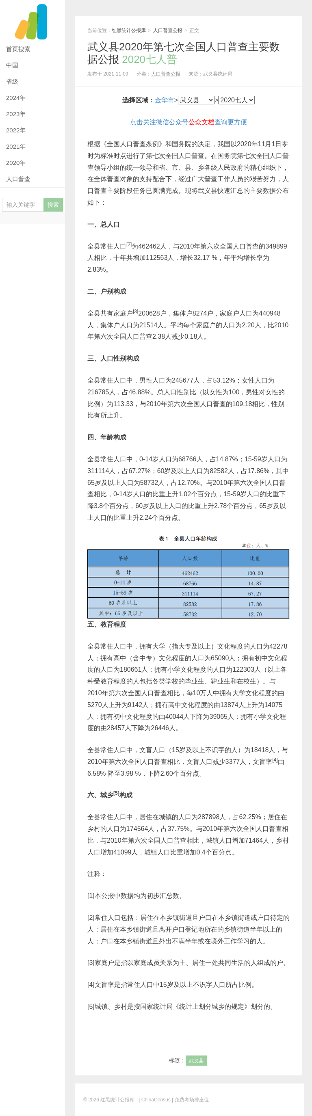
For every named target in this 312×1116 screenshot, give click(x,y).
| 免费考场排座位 (190, 1100)
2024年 (16, 97)
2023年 (16, 113)
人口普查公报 (167, 30)
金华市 (164, 100)
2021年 (16, 146)
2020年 (16, 162)
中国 (12, 65)
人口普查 (18, 178)
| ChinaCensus (155, 1100)
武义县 (196, 1061)
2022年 (16, 130)
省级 (12, 81)
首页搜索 (18, 48)
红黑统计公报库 (32, 20)
